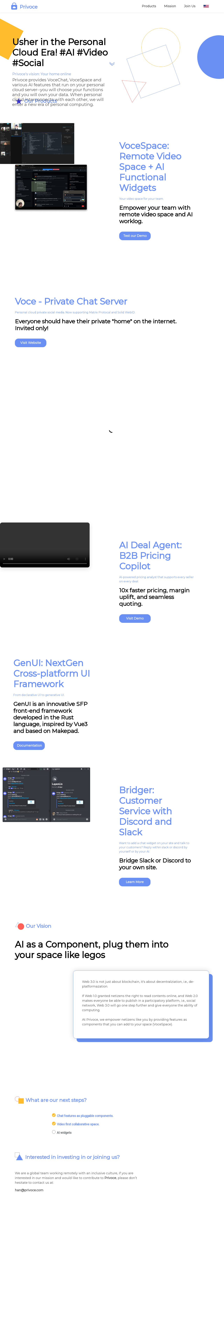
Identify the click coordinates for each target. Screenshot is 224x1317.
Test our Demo (135, 236)
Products (149, 6)
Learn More (135, 882)
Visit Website (30, 343)
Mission (170, 6)
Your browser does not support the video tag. (45, 545)
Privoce (110, 1178)
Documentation (29, 745)
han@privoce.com (29, 1190)
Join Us (189, 6)
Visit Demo (135, 618)
